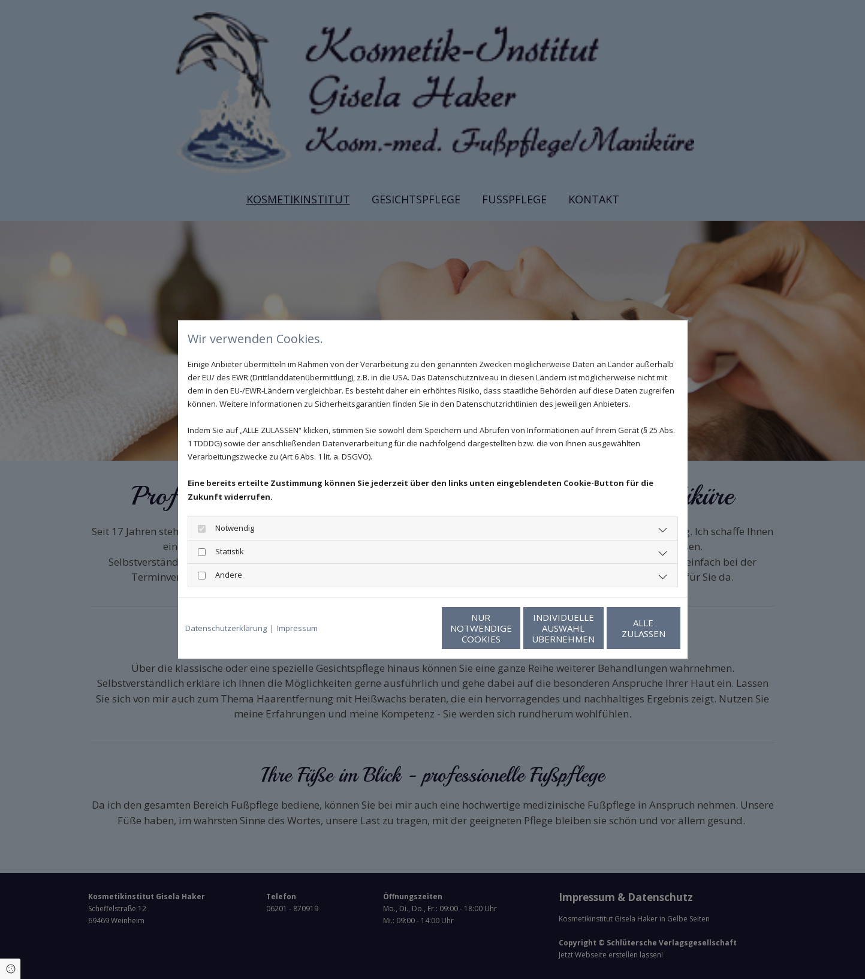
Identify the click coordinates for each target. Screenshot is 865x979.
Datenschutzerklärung (226, 628)
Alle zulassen (625, 628)
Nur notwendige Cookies (397, 628)
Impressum (297, 628)
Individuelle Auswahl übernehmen (511, 628)
